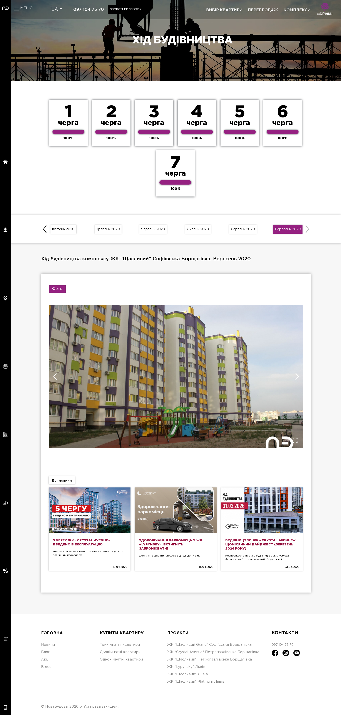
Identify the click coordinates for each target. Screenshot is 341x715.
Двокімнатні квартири (120, 654)
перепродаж (263, 10)
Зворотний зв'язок (130, 9)
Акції (45, 662)
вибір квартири (224, 10)
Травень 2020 (108, 230)
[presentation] (45, 230)
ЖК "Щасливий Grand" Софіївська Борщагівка (209, 647)
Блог (45, 654)
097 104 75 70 (89, 9)
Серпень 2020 (243, 230)
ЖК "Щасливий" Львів (187, 676)
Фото (57, 290)
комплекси (297, 10)
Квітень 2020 (63, 230)
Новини (48, 647)
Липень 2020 (198, 230)
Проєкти (179, 635)
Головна (53, 635)
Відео (46, 669)
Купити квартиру (124, 635)
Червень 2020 (153, 230)
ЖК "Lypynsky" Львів (186, 669)
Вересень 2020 (287, 230)
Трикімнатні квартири (120, 647)
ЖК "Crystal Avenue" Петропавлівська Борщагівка (213, 654)
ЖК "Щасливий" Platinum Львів (195, 684)
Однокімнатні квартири (121, 662)
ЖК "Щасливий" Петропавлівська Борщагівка (209, 662)
